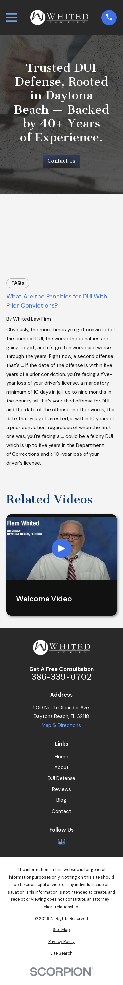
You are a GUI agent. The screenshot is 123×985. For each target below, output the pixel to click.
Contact (61, 811)
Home (61, 756)
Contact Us (61, 161)
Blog (61, 800)
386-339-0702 (61, 677)
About (61, 767)
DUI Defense (61, 778)
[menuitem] (61, 930)
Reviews (61, 789)
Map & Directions (61, 725)
